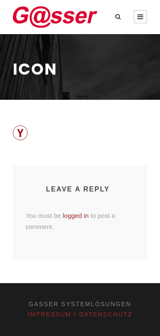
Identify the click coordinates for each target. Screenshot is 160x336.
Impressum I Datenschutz (80, 314)
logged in (76, 215)
